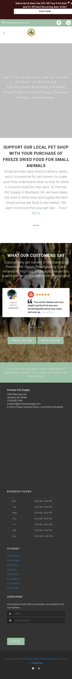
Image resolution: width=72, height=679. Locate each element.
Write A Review (51, 340)
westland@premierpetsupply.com (24, 403)
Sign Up (15, 641)
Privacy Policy (31, 658)
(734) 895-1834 (15, 400)
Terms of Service (48, 658)
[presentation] (24, 628)
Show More (48, 312)
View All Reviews (22, 340)
